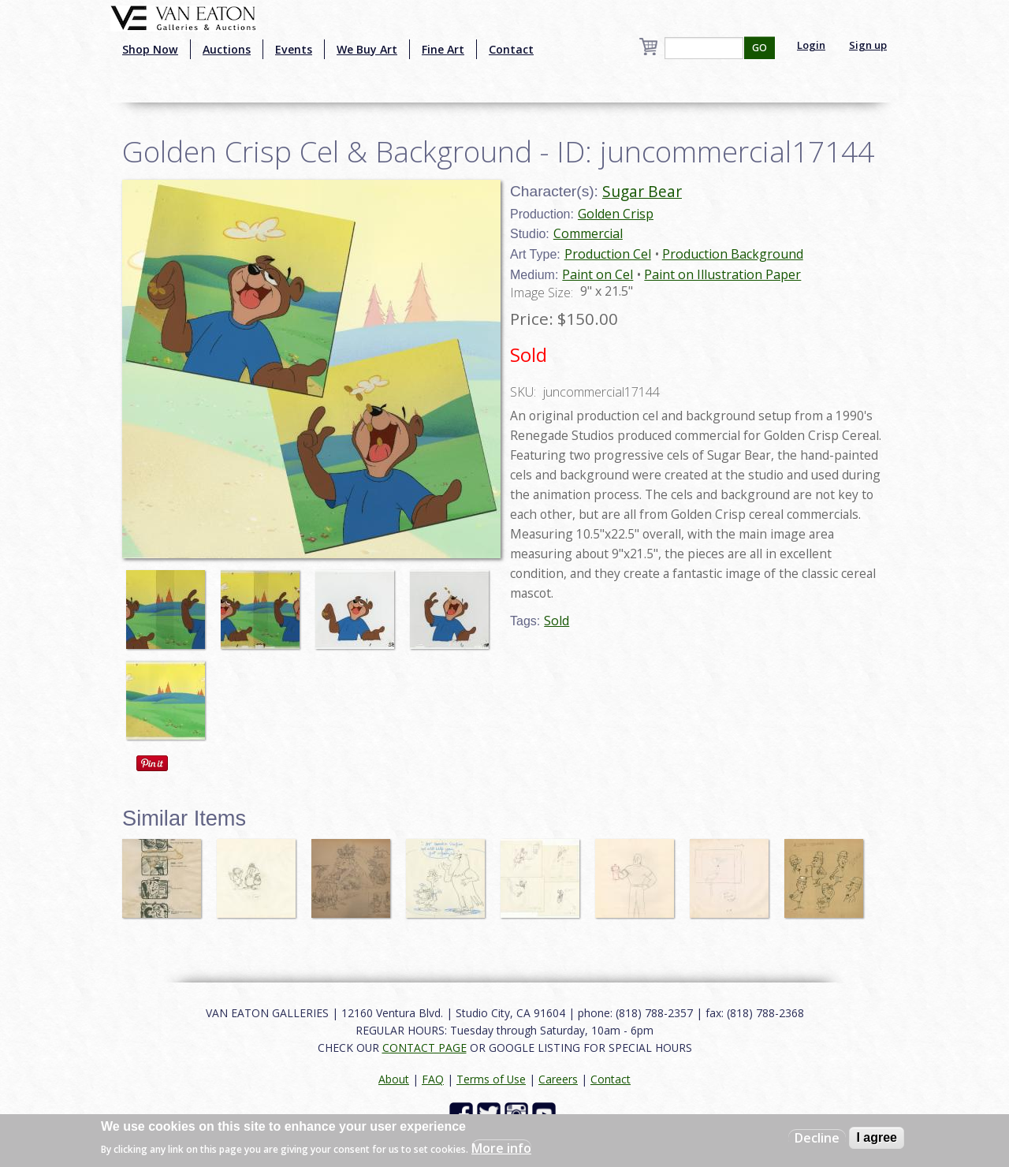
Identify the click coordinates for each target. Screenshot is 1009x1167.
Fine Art (443, 49)
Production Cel (607, 254)
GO (759, 47)
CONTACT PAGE (424, 1047)
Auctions (227, 49)
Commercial (588, 233)
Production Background (732, 254)
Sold (556, 620)
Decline (817, 1137)
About (393, 1079)
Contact (511, 49)
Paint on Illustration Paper (722, 274)
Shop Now (150, 49)
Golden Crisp (615, 213)
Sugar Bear (642, 191)
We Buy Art (367, 49)
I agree (876, 1137)
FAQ (433, 1079)
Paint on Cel (597, 274)
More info (501, 1148)
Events (293, 49)
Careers (558, 1079)
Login (811, 45)
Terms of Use (491, 1079)
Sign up (868, 45)
